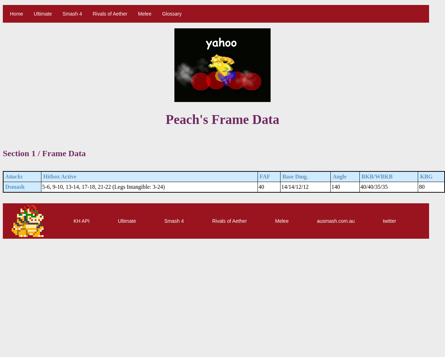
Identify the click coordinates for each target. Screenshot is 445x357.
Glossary (171, 14)
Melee (144, 14)
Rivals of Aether (110, 14)
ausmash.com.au (336, 221)
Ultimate (43, 14)
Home (16, 14)
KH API (81, 221)
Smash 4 (72, 14)
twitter (389, 221)
